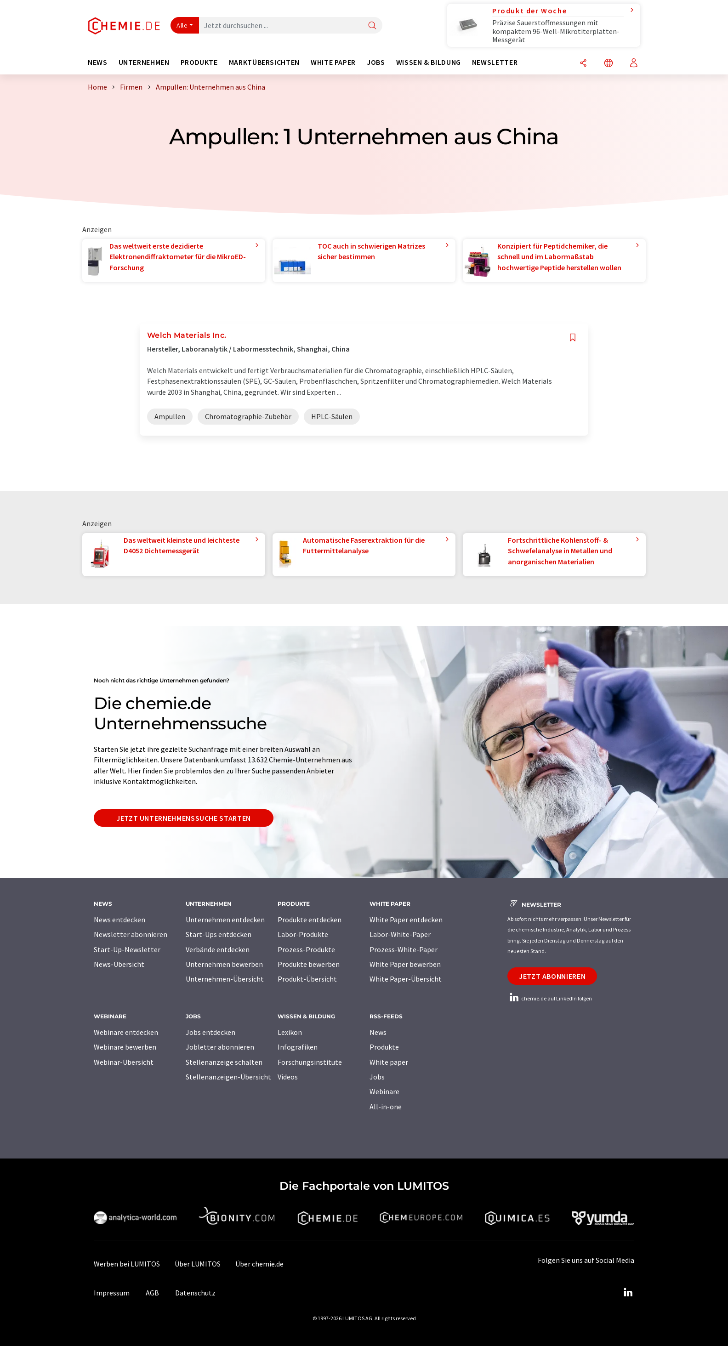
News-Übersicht (119, 964)
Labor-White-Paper (400, 934)
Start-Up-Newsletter (127, 949)
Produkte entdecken (309, 919)
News (378, 1032)
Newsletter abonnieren (130, 934)
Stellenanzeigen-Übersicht (228, 1076)
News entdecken (119, 919)
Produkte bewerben (309, 964)
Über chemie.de (259, 1263)
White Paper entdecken (406, 919)
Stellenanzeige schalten (224, 1062)
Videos (288, 1076)
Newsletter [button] (495, 62)
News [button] (98, 62)
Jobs (377, 1076)
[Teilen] (583, 63)
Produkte (384, 1046)
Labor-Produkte (303, 934)
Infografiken (298, 1046)
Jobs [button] (376, 62)
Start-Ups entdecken (218, 934)
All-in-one (386, 1106)
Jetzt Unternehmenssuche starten (183, 818)
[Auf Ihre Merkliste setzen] (572, 337)
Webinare (384, 1091)
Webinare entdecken (126, 1032)
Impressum (112, 1292)
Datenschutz (195, 1292)
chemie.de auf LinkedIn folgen (549, 998)
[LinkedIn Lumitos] (627, 1292)
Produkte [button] (199, 62)
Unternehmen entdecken (225, 919)
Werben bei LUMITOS (127, 1263)
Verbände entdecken (218, 949)
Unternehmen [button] (144, 62)
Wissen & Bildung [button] (428, 62)
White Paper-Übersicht (406, 978)
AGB (152, 1292)
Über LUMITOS (198, 1263)
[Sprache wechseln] (608, 63)
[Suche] (372, 26)
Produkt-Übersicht (307, 978)
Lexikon (290, 1032)
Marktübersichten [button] (264, 62)
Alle (182, 25)
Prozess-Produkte (306, 949)
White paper (389, 1062)
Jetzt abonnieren (552, 976)
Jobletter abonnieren (220, 1046)
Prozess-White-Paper (404, 949)
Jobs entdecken (210, 1032)
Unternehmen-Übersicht (225, 978)
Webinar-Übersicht (124, 1062)
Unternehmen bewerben (224, 964)
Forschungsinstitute (310, 1062)
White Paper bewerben (405, 964)
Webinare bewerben (125, 1046)
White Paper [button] (333, 62)
